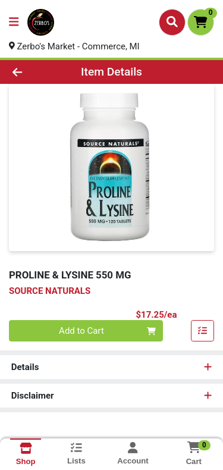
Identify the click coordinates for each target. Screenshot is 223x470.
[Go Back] (34, 72)
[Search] (172, 22)
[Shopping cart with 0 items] (200, 22)
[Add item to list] (203, 331)
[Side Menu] (13, 22)
